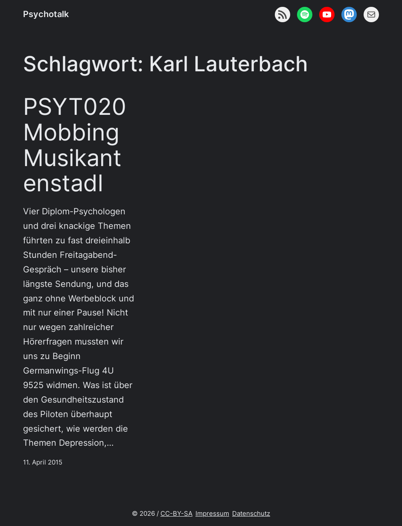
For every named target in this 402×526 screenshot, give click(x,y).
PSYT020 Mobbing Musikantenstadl (74, 145)
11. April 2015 (42, 462)
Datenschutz (251, 513)
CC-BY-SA (176, 513)
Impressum (212, 513)
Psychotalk (46, 14)
